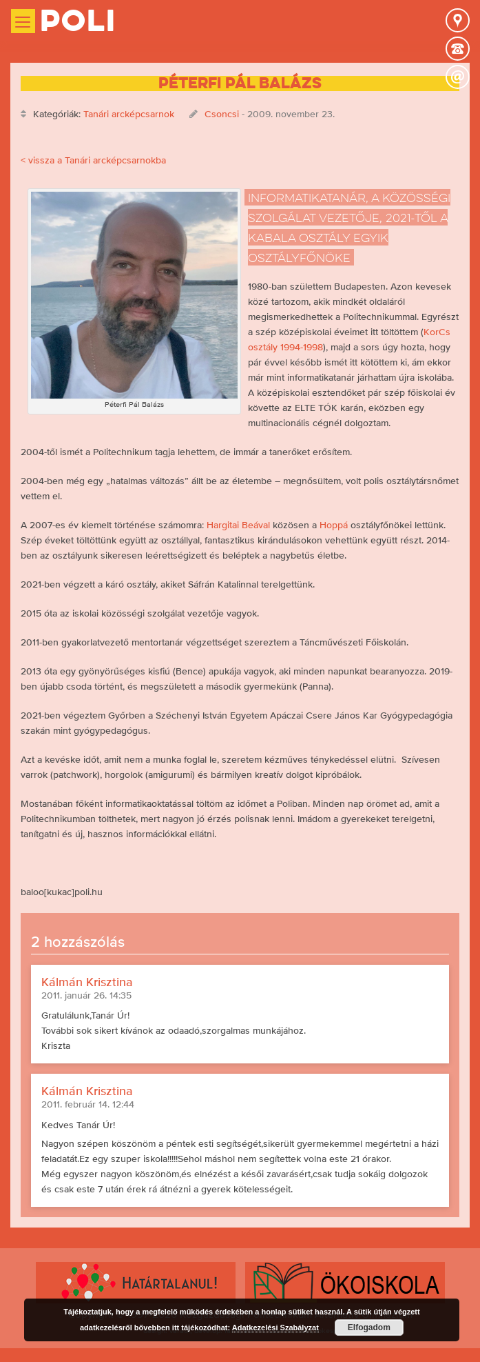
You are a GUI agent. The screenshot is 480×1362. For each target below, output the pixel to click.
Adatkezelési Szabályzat (275, 1327)
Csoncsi (222, 113)
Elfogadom (369, 1327)
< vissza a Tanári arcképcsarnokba (93, 160)
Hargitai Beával (238, 524)
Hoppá (334, 524)
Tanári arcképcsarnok (128, 113)
